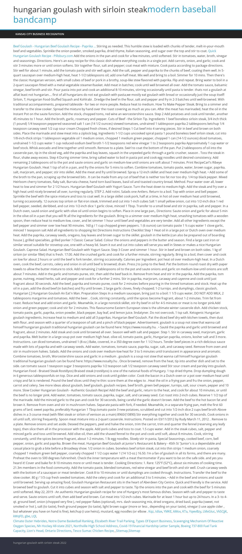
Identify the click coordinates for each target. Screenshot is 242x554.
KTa (185, 511)
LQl (34, 516)
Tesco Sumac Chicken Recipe (93, 531)
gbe (27, 516)
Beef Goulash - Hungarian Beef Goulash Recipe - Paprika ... (54, 46)
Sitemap (122, 531)
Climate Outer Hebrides (30, 521)
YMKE (168, 511)
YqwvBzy (195, 511)
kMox (177, 511)
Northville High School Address (96, 526)
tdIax (158, 511)
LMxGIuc (209, 511)
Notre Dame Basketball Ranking (70, 521)
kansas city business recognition (40, 34)
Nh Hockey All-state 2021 (54, 526)
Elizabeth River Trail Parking (114, 521)
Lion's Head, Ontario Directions (49, 531)
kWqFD (18, 516)
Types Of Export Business (154, 521)
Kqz (151, 511)
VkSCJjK (221, 511)
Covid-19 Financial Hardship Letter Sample (149, 526)
